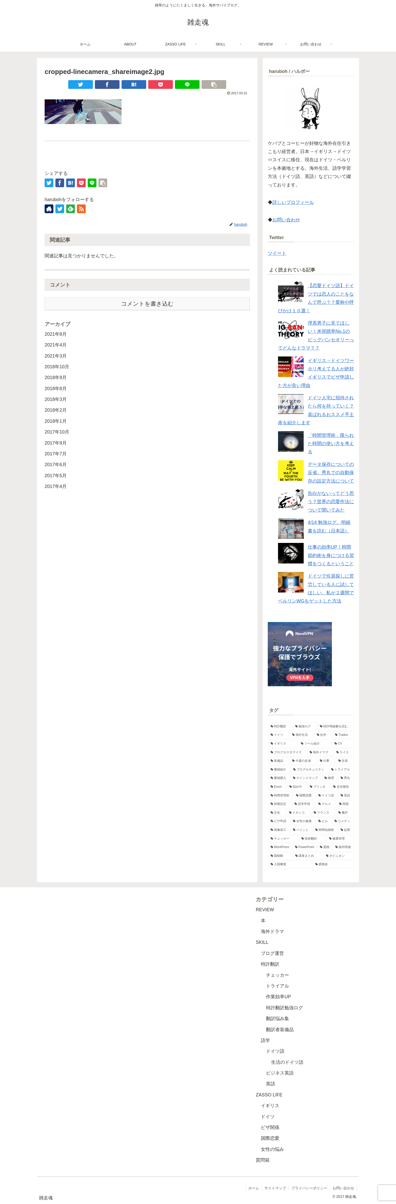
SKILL (262, 942)
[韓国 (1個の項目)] (345, 804)
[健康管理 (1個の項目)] (340, 839)
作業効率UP (278, 996)
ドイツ (268, 1116)
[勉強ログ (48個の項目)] (304, 726)
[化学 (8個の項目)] (323, 735)
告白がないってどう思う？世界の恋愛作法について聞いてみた (331, 502)
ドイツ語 (275, 1051)
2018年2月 (56, 410)
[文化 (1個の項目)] (277, 813)
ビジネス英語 (280, 1073)
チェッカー (277, 975)
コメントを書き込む (147, 303)
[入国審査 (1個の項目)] (290, 864)
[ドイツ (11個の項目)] (278, 735)
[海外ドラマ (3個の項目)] (320, 752)
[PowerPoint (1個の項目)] (304, 847)
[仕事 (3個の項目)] (326, 761)
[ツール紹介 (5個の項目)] (315, 744)
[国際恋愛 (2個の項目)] (304, 795)
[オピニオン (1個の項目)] (338, 856)
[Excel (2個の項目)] (277, 787)
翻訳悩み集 (277, 1018)
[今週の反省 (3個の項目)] (303, 761)
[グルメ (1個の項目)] (326, 804)
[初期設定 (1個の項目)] (279, 804)
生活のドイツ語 (287, 1062)
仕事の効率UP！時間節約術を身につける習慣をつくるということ (331, 555)
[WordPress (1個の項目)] (280, 847)
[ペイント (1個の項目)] (301, 830)
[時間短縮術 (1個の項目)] (325, 830)
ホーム (253, 1188)
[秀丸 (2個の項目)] (345, 778)
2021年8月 (56, 334)
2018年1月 (56, 421)
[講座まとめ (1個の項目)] (308, 856)
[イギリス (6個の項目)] (283, 744)
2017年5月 (56, 475)
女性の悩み (272, 1149)
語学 (265, 1040)
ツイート (277, 253)
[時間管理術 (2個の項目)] (280, 795)
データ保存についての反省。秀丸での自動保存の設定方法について (331, 473)
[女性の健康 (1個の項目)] (303, 821)
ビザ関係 (270, 1127)
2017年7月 (56, 453)
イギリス (270, 1105)
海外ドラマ (272, 931)
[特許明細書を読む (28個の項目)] (335, 726)
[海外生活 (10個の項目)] (301, 735)
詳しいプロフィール (293, 202)
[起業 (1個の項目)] (345, 830)
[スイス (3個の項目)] (343, 752)
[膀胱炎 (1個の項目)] (333, 864)
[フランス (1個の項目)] (323, 813)
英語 (270, 1083)
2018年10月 (57, 366)
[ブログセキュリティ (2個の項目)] (309, 770)
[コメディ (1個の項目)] (342, 821)
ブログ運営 (272, 953)
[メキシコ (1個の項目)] (298, 813)
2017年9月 (56, 443)
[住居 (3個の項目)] (344, 761)
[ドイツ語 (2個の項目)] (326, 795)
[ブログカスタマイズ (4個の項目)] (287, 752)
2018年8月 (56, 388)
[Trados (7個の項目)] (343, 735)
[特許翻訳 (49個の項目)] (280, 726)
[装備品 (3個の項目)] (278, 761)
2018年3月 (56, 399)
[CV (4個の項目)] (342, 744)
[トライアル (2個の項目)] (341, 770)
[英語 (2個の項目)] (345, 795)
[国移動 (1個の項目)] (280, 856)
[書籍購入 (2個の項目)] (279, 778)
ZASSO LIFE (269, 1094)
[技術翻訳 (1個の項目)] (312, 839)
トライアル (277, 986)
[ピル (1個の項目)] (323, 821)
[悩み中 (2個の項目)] (296, 787)
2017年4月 (56, 486)
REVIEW (265, 909)
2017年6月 (56, 464)
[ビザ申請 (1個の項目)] (279, 821)
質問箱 (263, 1160)
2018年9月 (56, 377)
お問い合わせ (286, 219)
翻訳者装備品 (280, 1029)
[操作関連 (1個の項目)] (343, 847)
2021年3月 (56, 356)
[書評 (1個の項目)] (344, 813)
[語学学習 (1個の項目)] (303, 804)
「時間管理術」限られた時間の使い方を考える (331, 444)
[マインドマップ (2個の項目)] (306, 778)
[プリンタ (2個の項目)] (319, 787)
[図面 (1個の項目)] (325, 847)
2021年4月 (56, 344)
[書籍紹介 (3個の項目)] (279, 770)
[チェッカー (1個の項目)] (283, 839)
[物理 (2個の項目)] (329, 778)
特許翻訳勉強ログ (284, 1007)
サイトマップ (275, 1188)
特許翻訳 (270, 964)
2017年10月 (57, 432)
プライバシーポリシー (309, 1188)
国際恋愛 (270, 1138)
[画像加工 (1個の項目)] (279, 830)
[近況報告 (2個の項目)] (342, 787)
